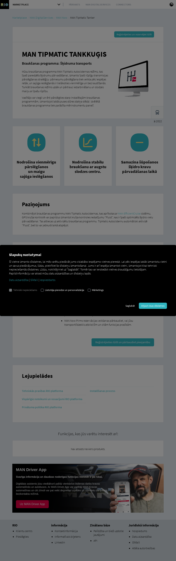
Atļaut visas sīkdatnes (153, 305)
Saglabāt (130, 305)
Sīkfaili (34, 280)
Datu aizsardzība (18, 280)
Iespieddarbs (47, 280)
